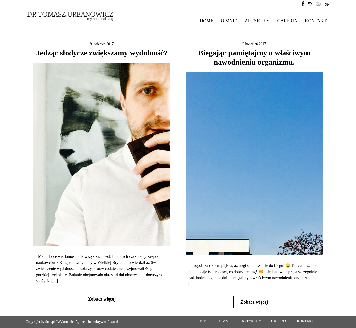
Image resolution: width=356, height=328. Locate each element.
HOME (206, 20)
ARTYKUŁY (257, 20)
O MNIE (229, 20)
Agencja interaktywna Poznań (96, 322)
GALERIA (287, 20)
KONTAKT (316, 20)
